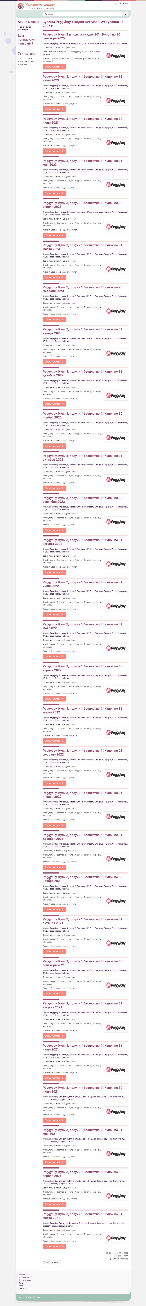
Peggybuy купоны (51, 1262)
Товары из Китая (119, 43)
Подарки (92, 43)
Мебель (90, 86)
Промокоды (24, 1277)
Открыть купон (54, 67)
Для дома (83, 43)
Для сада (50, 88)
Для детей (63, 43)
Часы (99, 43)
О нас (116, 4)
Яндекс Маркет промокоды (24, 28)
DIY (44, 88)
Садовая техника (50, 1100)
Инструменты (118, 1097)
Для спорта (73, 43)
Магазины (23, 1275)
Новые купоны (25, 1280)
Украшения (107, 43)
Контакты (124, 4)
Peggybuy (54, 43)
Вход (21, 1283)
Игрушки (62, 86)
